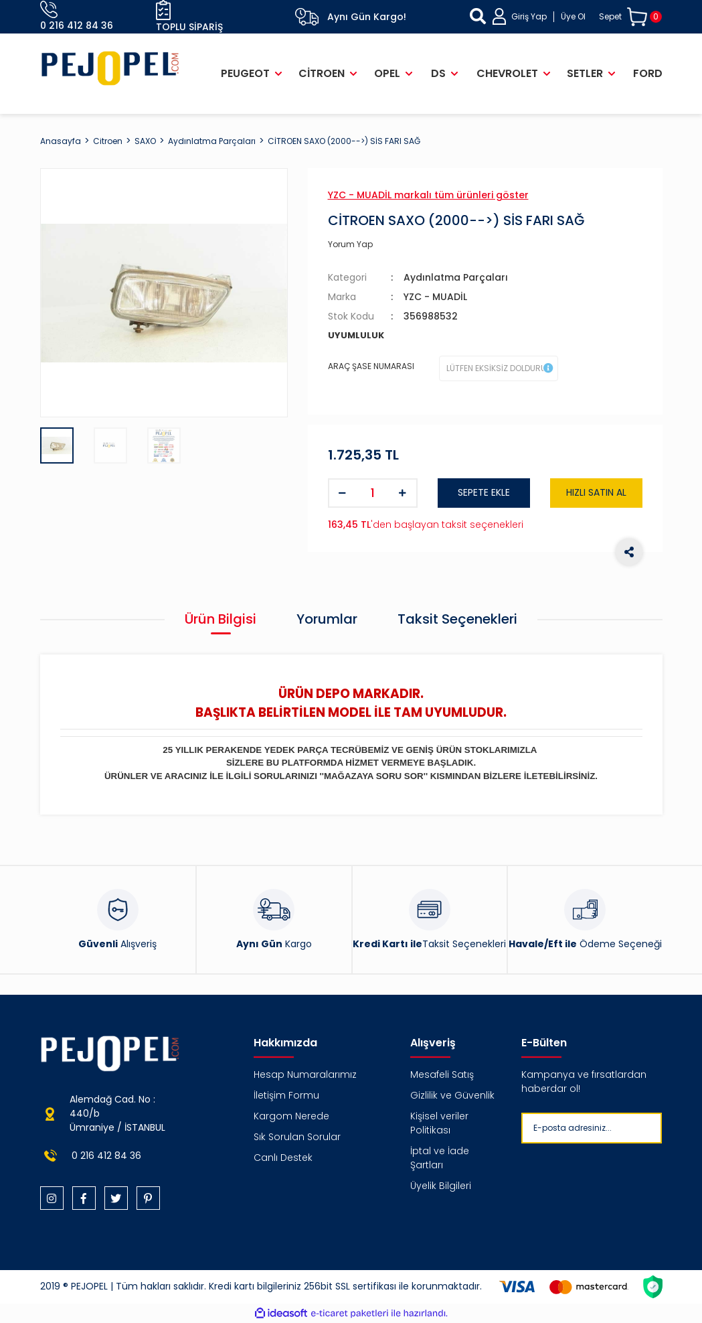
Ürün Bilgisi (220, 619)
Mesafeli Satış (442, 1074)
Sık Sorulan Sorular (297, 1136)
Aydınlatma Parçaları (456, 277)
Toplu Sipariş (189, 16)
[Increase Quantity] (402, 493)
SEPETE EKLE (484, 492)
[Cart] (631, 17)
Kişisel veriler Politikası (439, 1123)
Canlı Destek (283, 1157)
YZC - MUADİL (435, 296)
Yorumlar (326, 619)
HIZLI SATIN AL (596, 492)
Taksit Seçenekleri (457, 619)
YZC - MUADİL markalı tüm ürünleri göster (428, 195)
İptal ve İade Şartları (439, 1158)
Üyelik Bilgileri (440, 1185)
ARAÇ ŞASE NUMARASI (371, 366)
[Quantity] (372, 493)
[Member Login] (539, 16)
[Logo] (110, 68)
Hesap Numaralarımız (305, 1074)
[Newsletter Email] (611, 1128)
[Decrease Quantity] (342, 493)
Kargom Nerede (291, 1116)
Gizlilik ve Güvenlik (452, 1095)
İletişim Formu (286, 1095)
